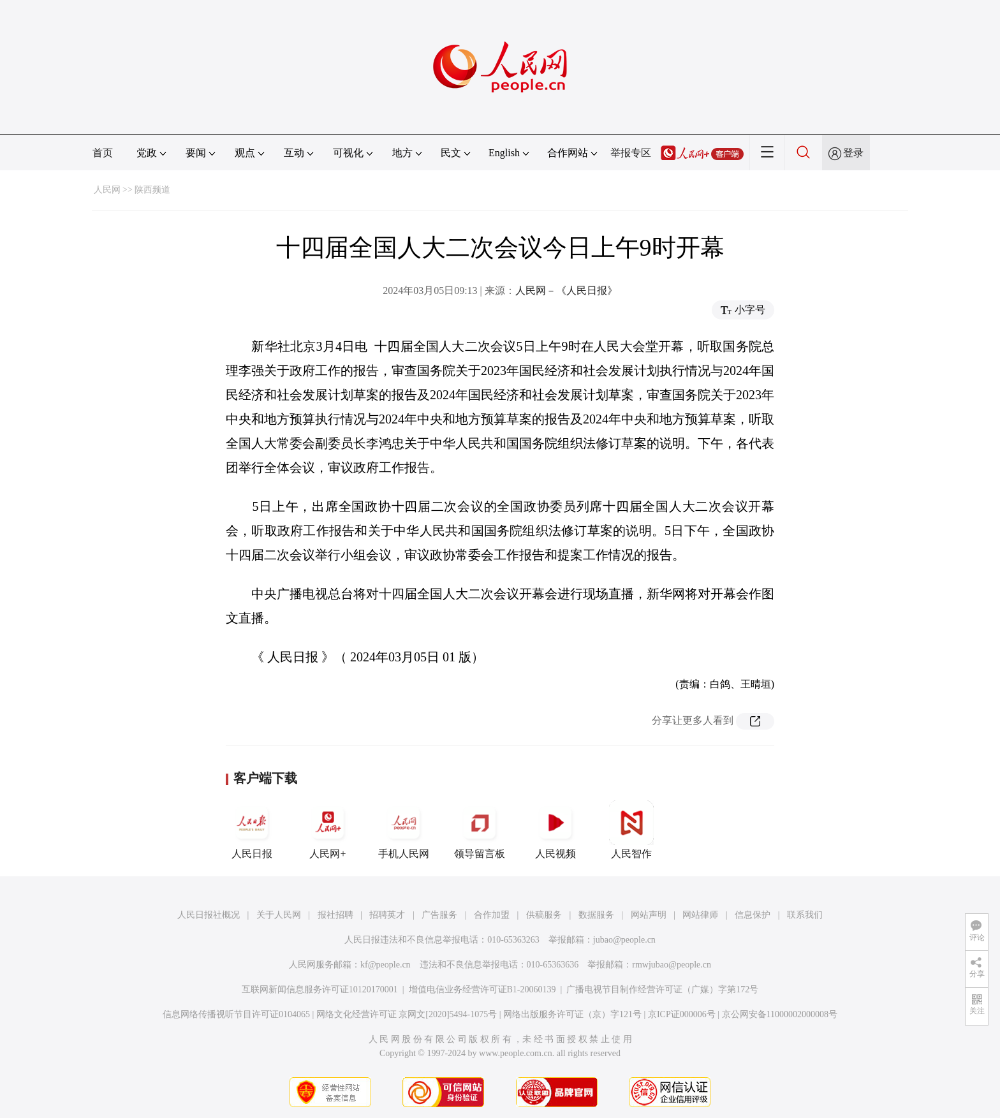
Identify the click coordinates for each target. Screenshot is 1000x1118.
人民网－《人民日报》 (566, 290)
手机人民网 (403, 829)
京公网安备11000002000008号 (779, 1014)
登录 (853, 152)
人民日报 (252, 829)
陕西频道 (152, 190)
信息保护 (752, 915)
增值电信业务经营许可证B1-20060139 (482, 989)
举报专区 (630, 152)
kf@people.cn (385, 964)
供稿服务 (544, 915)
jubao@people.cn (624, 940)
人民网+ (327, 829)
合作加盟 (492, 915)
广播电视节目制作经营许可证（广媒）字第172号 (662, 989)
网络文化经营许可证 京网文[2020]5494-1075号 (406, 1014)
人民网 (107, 190)
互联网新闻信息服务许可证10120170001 (320, 989)
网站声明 (648, 915)
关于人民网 (278, 915)
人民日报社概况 (208, 915)
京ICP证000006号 (682, 1014)
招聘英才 (387, 915)
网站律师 (700, 915)
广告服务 (439, 915)
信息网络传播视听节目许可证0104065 (236, 1014)
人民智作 (631, 829)
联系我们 (805, 915)
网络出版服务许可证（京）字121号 (572, 1014)
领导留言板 (479, 829)
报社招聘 (335, 915)
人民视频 (555, 829)
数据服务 (596, 915)
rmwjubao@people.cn (671, 964)
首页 (102, 152)
